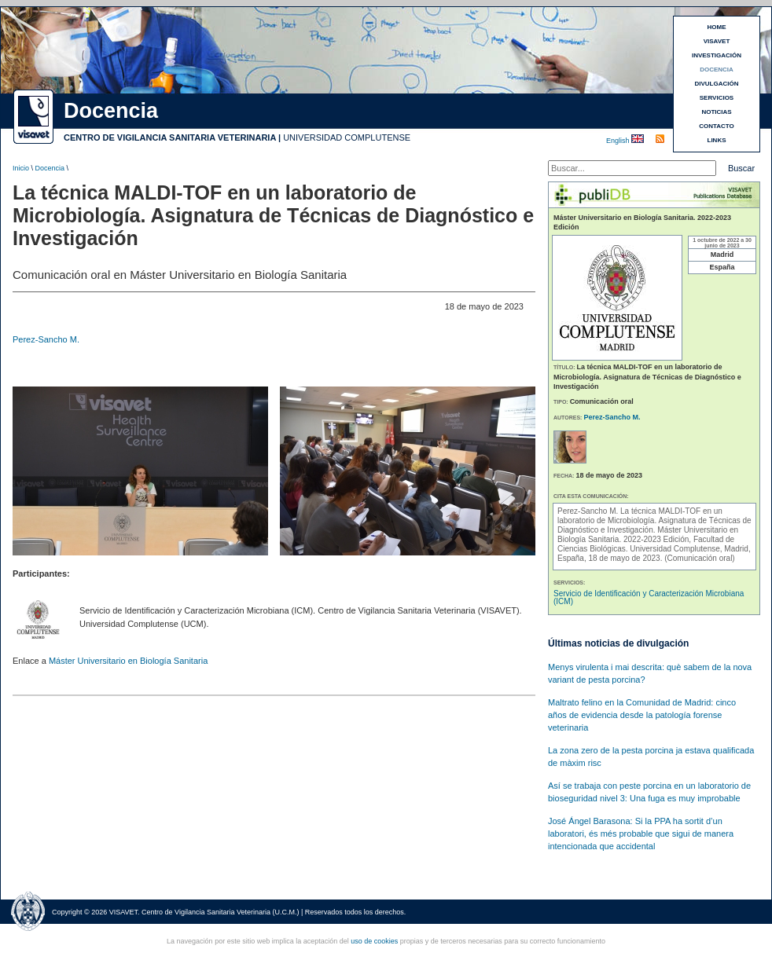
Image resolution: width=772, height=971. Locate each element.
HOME (717, 27)
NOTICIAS (716, 111)
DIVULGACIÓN (717, 83)
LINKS (717, 140)
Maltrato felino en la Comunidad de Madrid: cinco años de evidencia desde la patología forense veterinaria (642, 715)
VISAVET (717, 41)
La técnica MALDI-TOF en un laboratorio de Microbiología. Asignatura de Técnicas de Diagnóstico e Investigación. (654, 520)
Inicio (21, 168)
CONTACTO (716, 126)
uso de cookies (374, 941)
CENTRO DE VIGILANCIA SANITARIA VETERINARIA (170, 137)
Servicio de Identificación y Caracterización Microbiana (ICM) (648, 597)
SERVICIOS (716, 97)
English (618, 141)
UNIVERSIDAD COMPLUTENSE (346, 137)
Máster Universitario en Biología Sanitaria (128, 660)
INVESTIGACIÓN (716, 55)
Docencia (50, 168)
